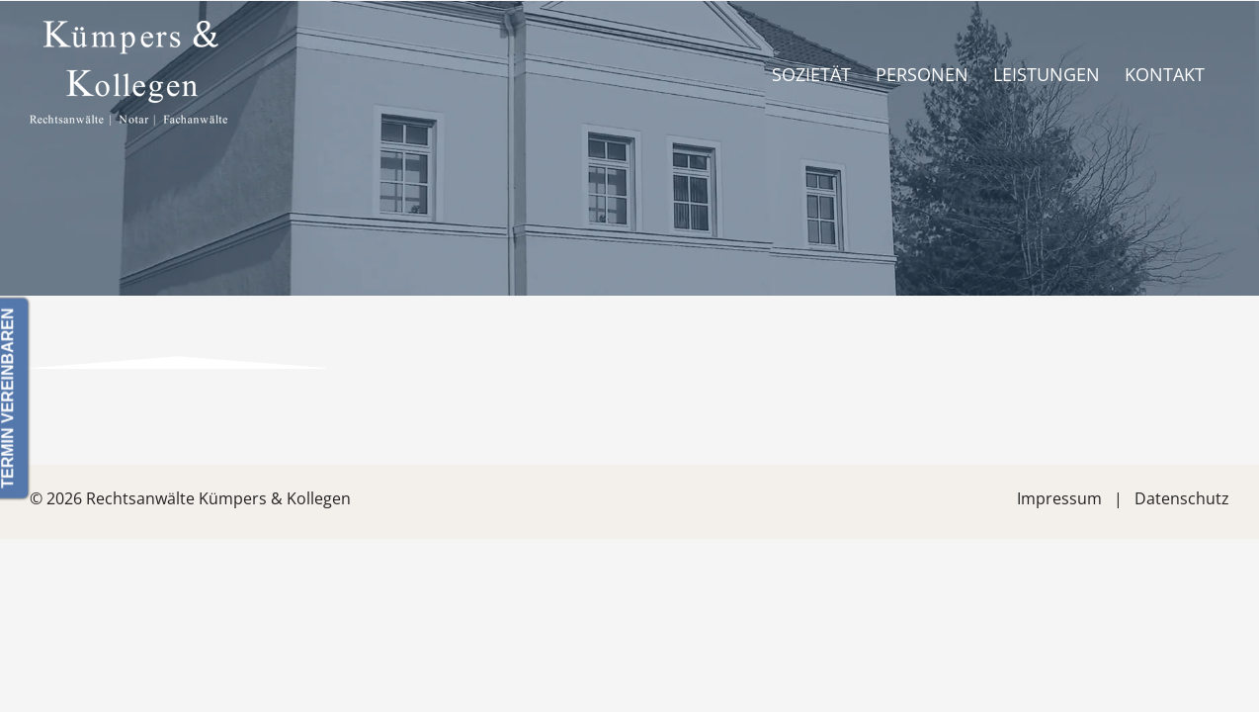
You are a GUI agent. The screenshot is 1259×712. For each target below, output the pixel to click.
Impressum (1059, 498)
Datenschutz (1181, 498)
